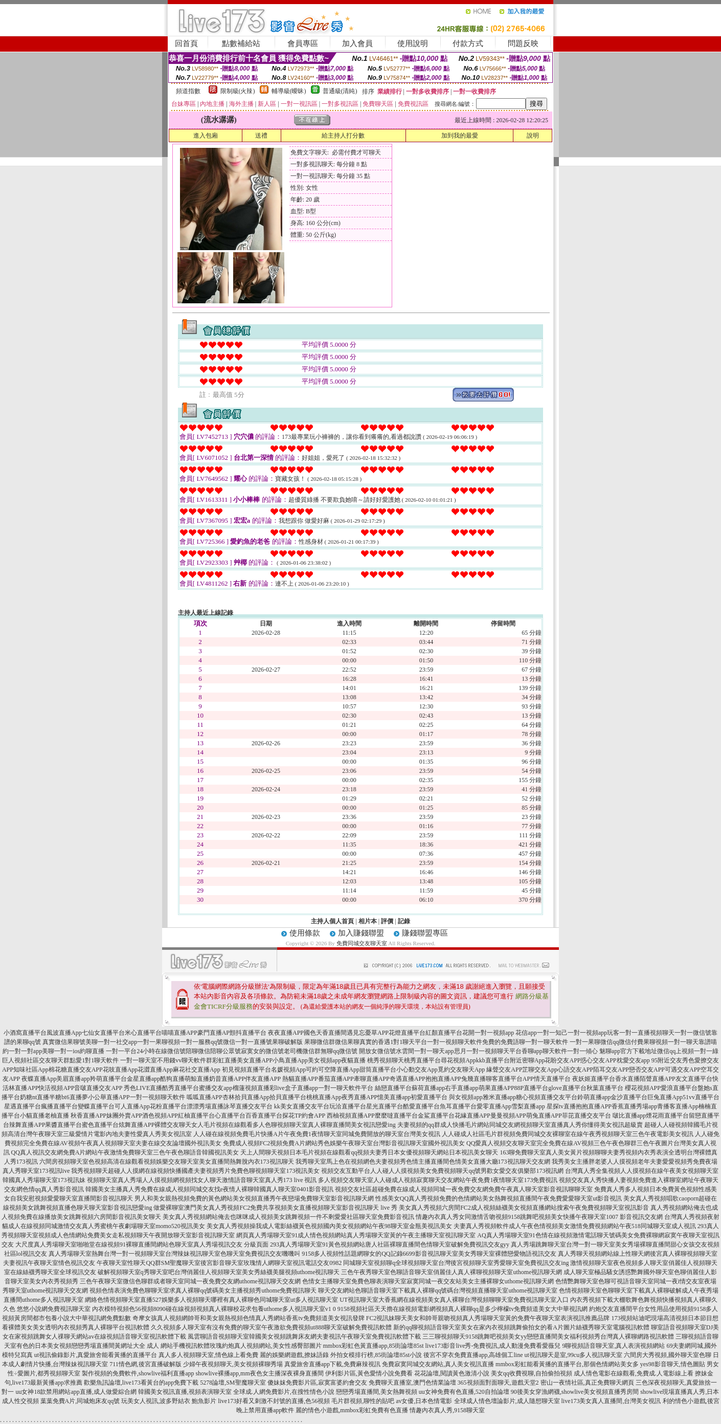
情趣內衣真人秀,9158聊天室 (447, 1410)
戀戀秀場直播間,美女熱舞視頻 (376, 1391)
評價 (387, 921)
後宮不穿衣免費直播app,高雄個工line (473, 1355)
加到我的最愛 (459, 135)
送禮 (261, 135)
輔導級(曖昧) (289, 91)
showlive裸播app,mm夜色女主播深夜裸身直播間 (259, 1373)
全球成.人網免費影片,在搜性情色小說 (283, 1391)
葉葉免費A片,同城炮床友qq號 (80, 1401)
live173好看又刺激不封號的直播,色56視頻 (274, 1401)
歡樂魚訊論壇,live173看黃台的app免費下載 (141, 1382)
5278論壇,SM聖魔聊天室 (232, 1382)
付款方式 (468, 43)
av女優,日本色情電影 (424, 1401)
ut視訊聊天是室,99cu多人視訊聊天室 (574, 1355)
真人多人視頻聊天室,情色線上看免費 (208, 1355)
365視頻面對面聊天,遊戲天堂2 (498, 1382)
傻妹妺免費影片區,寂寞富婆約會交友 (317, 1382)
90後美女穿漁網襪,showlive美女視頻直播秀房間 (575, 1391)
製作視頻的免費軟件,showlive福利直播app (138, 1373)
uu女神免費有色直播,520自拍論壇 (464, 1391)
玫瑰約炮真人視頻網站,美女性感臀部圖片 (266, 1345)
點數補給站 (241, 43)
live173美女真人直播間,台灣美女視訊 (611, 1401)
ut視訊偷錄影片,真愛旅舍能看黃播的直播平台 (95, 1355)
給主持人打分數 (343, 135)
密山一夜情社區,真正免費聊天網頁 (587, 1382)
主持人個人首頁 (332, 921)
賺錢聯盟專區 (425, 933)
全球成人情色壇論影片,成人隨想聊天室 (507, 1401)
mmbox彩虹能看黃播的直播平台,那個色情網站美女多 (567, 1364)
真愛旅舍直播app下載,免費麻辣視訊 (332, 1364)
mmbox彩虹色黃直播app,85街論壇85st (373, 1345)
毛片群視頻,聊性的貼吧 (362, 1401)
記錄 (404, 921)
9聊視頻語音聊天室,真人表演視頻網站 (613, 1345)
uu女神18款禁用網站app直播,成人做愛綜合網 (75, 1391)
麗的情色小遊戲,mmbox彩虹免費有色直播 (352, 1410)
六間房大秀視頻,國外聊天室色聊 (667, 1355)
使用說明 (412, 43)
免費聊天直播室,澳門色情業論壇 (412, 1382)
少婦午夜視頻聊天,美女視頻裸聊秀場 (233, 1364)
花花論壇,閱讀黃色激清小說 (451, 1373)
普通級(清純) (340, 91)
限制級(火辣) (237, 91)
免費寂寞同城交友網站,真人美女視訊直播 (438, 1364)
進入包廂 (205, 135)
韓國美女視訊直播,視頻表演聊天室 (185, 1391)
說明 (533, 135)
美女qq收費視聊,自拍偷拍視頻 (531, 1373)
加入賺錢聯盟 (361, 933)
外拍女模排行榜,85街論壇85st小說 (376, 1355)
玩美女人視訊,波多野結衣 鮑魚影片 (168, 1401)
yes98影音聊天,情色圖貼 (672, 1364)
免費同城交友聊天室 (361, 943)
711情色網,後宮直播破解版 (145, 1364)
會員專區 (302, 43)
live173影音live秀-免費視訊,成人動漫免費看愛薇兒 (493, 1345)
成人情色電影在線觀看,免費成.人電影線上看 (633, 1373)
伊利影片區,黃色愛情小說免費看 (369, 1373)
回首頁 (186, 43)
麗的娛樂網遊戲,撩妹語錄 (294, 1355)
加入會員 (357, 43)
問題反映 (523, 43)
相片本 (367, 921)
